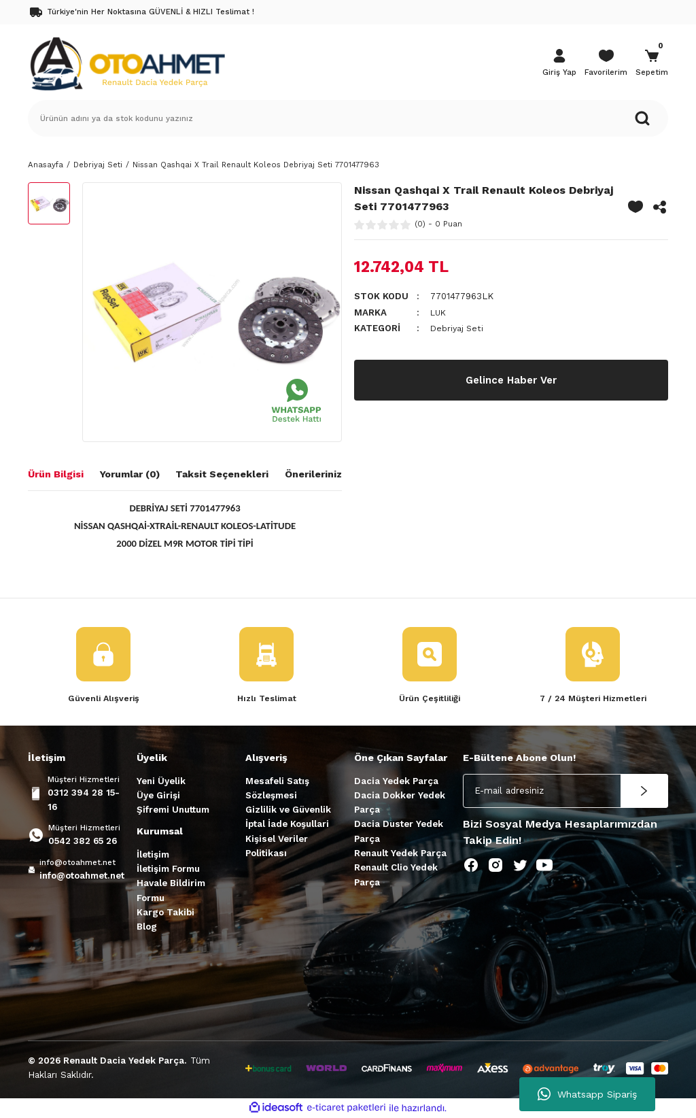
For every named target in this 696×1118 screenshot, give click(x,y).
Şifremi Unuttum (173, 810)
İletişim (153, 855)
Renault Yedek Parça (400, 854)
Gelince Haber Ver (511, 379)
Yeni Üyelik (161, 782)
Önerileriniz (313, 474)
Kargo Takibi (165, 913)
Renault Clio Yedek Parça (396, 875)
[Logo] (127, 62)
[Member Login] (559, 64)
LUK (439, 312)
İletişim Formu (168, 869)
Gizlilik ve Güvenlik (288, 810)
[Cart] (652, 64)
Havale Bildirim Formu (171, 891)
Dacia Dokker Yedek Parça (399, 803)
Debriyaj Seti (458, 328)
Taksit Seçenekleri (221, 474)
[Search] (348, 118)
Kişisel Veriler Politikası (276, 846)
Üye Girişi (158, 796)
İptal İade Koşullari (287, 824)
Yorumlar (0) (130, 474)
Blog (147, 927)
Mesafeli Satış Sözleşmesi (277, 789)
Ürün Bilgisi (56, 474)
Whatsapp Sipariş (587, 1094)
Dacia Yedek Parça (396, 782)
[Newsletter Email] (565, 792)
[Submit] (644, 792)
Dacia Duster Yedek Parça (398, 831)
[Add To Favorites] (635, 207)
